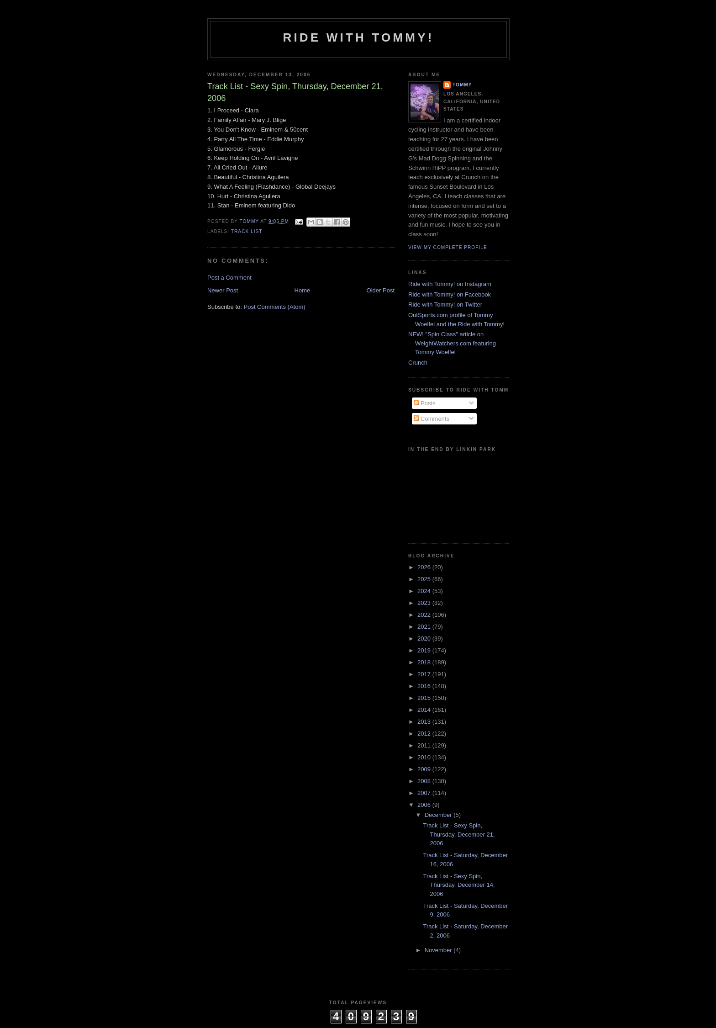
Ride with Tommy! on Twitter (445, 304)
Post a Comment (229, 277)
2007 (424, 793)
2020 (424, 638)
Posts (425, 403)
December (439, 814)
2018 (424, 662)
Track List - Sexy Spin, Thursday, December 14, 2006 (459, 885)
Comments (431, 418)
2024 (424, 591)
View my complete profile (447, 247)
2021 (424, 626)
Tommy (462, 84)
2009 (424, 769)
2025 (424, 579)
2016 (424, 686)
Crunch (417, 362)
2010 (424, 757)
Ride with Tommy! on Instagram (449, 284)
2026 (424, 567)
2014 (424, 709)
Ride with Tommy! (358, 37)
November (439, 950)
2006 (424, 804)
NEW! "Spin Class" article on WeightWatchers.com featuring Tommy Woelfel (452, 343)
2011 (424, 745)
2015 (424, 697)
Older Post (381, 290)
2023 (424, 602)
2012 (424, 733)
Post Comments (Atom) (274, 306)
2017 (424, 674)
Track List (247, 231)
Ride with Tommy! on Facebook (449, 294)
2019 (424, 650)
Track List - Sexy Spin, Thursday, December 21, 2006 (459, 834)
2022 (424, 614)
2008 (424, 781)
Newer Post (222, 290)
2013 (424, 721)
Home (303, 290)
